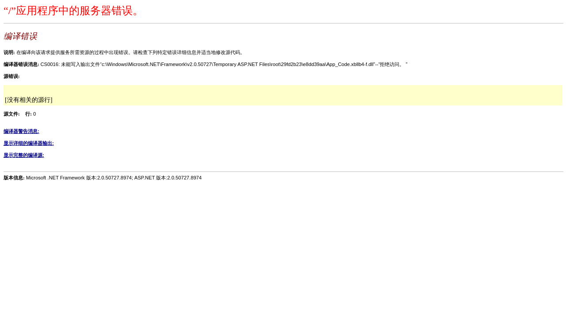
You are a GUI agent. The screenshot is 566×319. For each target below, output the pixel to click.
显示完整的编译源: (24, 155)
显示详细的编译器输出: (29, 143)
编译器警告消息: (21, 131)
